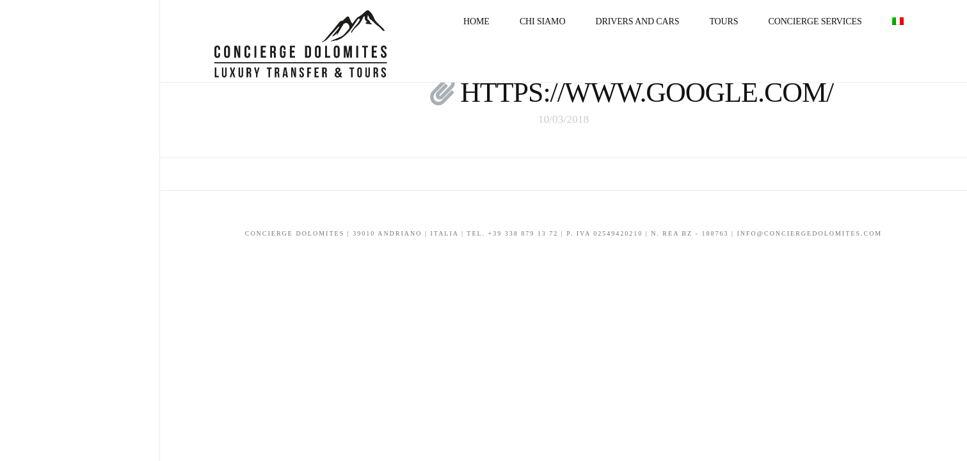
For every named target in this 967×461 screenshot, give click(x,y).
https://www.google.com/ (646, 92)
